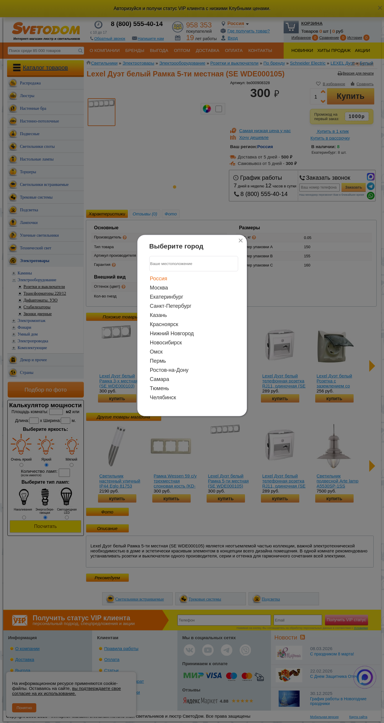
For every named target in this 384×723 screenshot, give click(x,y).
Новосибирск (166, 342)
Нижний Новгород (172, 333)
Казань (158, 315)
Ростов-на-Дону (169, 370)
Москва (159, 287)
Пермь (158, 361)
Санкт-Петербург (171, 306)
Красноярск (164, 324)
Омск (156, 351)
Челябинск (163, 397)
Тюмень (159, 388)
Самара (159, 379)
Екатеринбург (166, 297)
